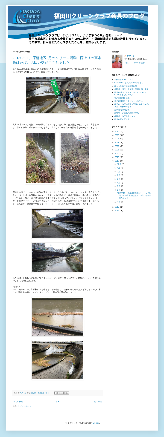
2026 (117, 131)
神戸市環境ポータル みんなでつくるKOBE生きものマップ (130, 93)
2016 (117, 211)
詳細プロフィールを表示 (134, 63)
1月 (119, 202)
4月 (119, 182)
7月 (119, 171)
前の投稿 (98, 401)
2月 (119, 190)
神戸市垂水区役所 (121, 119)
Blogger (96, 423)
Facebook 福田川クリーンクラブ (129, 83)
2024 (117, 139)
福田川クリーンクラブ (123, 79)
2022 (117, 146)
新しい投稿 (18, 401)
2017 (117, 207)
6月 (119, 175)
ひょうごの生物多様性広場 (125, 86)
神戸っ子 (131, 56)
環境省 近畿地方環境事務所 (126, 113)
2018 (117, 161)
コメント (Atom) (24, 406)
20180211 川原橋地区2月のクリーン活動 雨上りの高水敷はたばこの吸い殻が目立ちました (135, 195)
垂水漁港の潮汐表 (121, 110)
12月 (119, 164)
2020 (117, 153)
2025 (117, 135)
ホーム (58, 401)
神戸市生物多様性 (121, 98)
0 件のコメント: (44, 393)
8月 (119, 168)
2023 (117, 142)
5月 (119, 179)
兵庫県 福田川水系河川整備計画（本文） (132, 89)
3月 (119, 186)
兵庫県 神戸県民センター (125, 116)
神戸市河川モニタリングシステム (128, 101)
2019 (117, 157)
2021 (117, 150)
